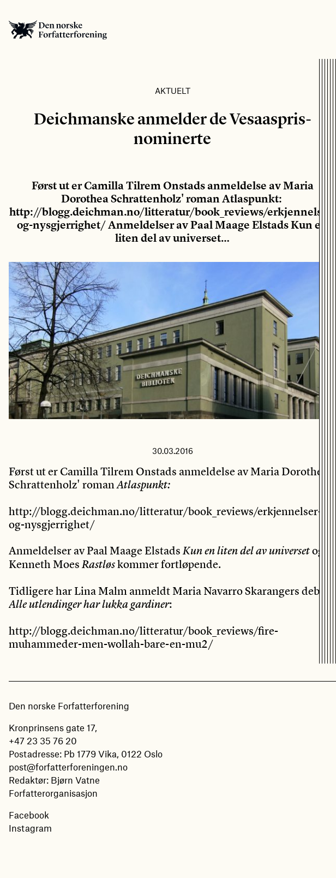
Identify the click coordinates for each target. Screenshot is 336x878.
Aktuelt (172, 90)
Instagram (30, 827)
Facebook (29, 814)
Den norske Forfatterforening (58, 29)
